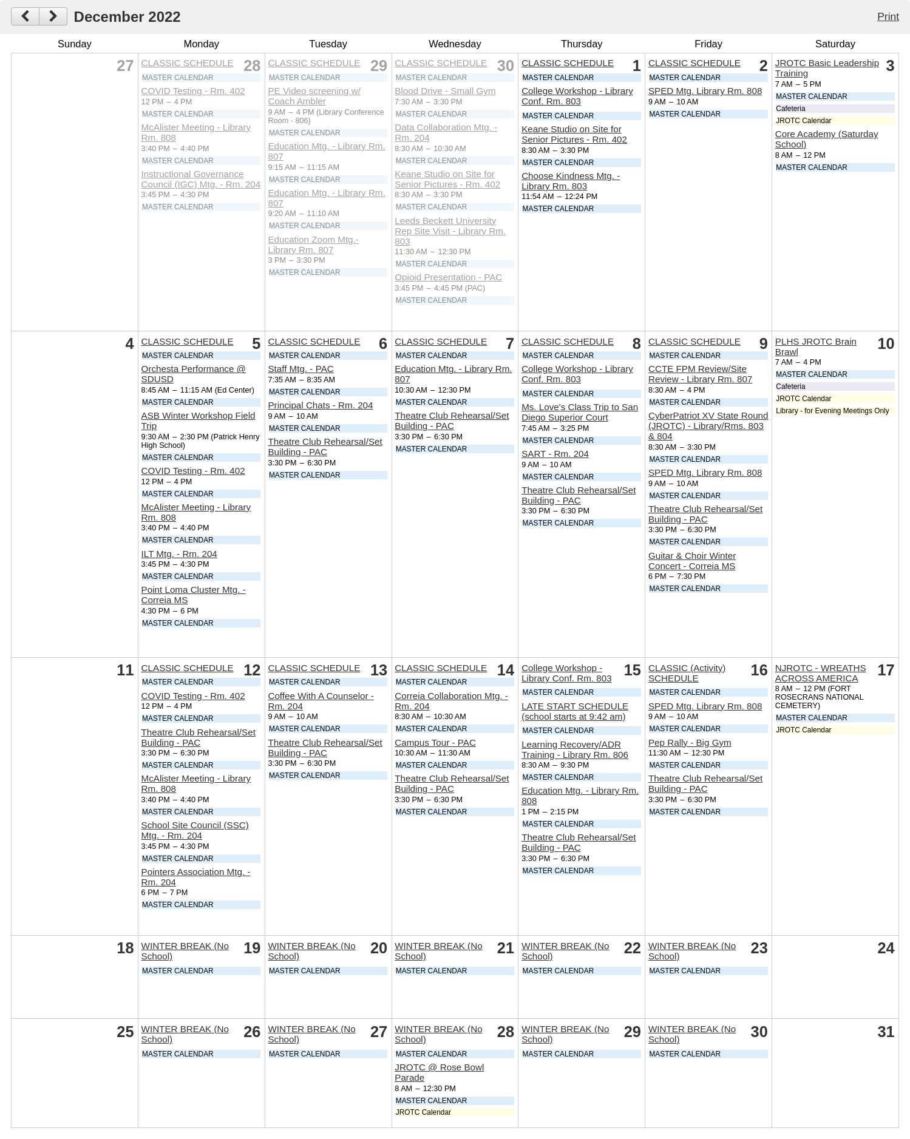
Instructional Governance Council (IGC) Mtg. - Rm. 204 (201, 179)
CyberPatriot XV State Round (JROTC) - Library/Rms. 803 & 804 (708, 425)
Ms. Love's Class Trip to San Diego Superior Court (579, 412)
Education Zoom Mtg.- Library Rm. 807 (313, 244)
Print (888, 16)
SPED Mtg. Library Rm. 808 (705, 91)
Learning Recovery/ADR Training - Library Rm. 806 (574, 749)
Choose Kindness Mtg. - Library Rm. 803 (570, 181)
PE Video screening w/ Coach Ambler (314, 96)
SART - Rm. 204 (555, 453)
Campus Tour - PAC (435, 742)
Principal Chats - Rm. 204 (320, 405)
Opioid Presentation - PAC (448, 277)
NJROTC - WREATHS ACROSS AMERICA (820, 673)
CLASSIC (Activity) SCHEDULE (686, 673)
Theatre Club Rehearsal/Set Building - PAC (325, 446)
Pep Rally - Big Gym (690, 742)
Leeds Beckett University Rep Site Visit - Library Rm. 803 (450, 230)
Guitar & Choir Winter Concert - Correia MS (692, 560)
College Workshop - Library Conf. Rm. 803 (577, 96)
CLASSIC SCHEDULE (187, 63)
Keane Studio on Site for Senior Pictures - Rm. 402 (447, 179)
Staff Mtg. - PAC (300, 368)
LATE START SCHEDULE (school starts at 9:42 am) (574, 711)
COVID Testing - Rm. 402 (193, 91)
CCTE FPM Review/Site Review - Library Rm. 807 (700, 373)
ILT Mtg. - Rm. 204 (179, 554)
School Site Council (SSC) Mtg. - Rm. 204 (195, 830)
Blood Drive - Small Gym (445, 91)
